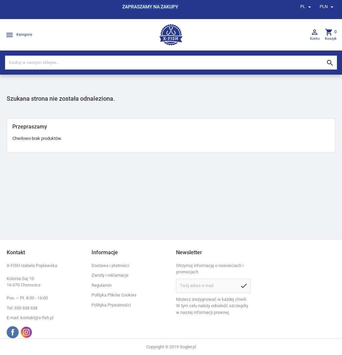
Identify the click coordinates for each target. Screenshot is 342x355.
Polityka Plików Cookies (114, 294)
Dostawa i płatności (110, 265)
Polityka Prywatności (111, 304)
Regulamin (102, 285)
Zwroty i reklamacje (110, 275)
